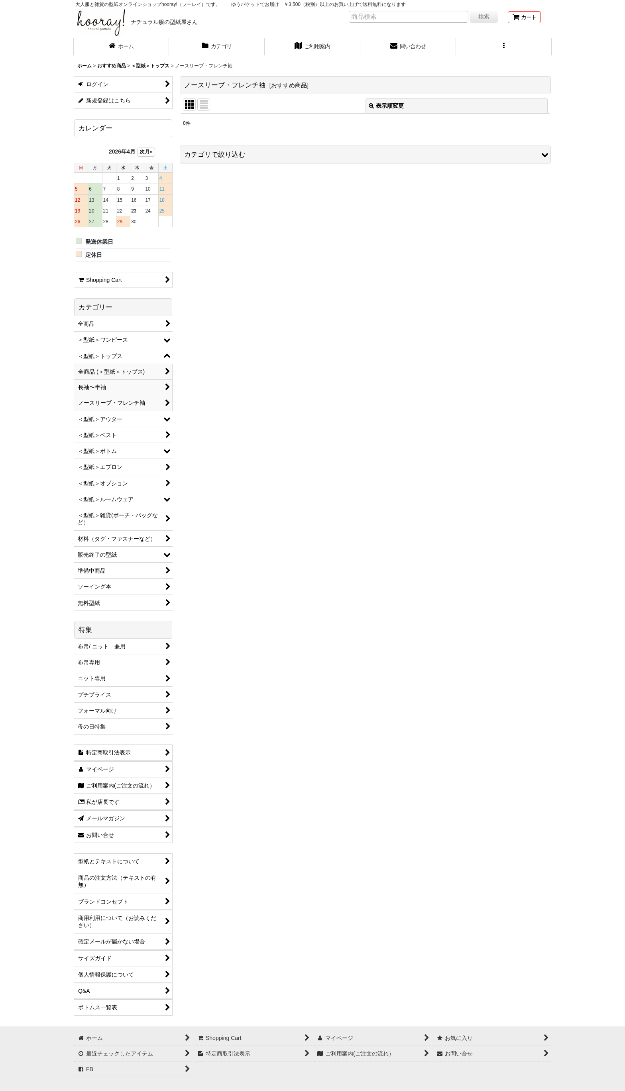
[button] (504, 47)
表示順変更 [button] (386, 105)
